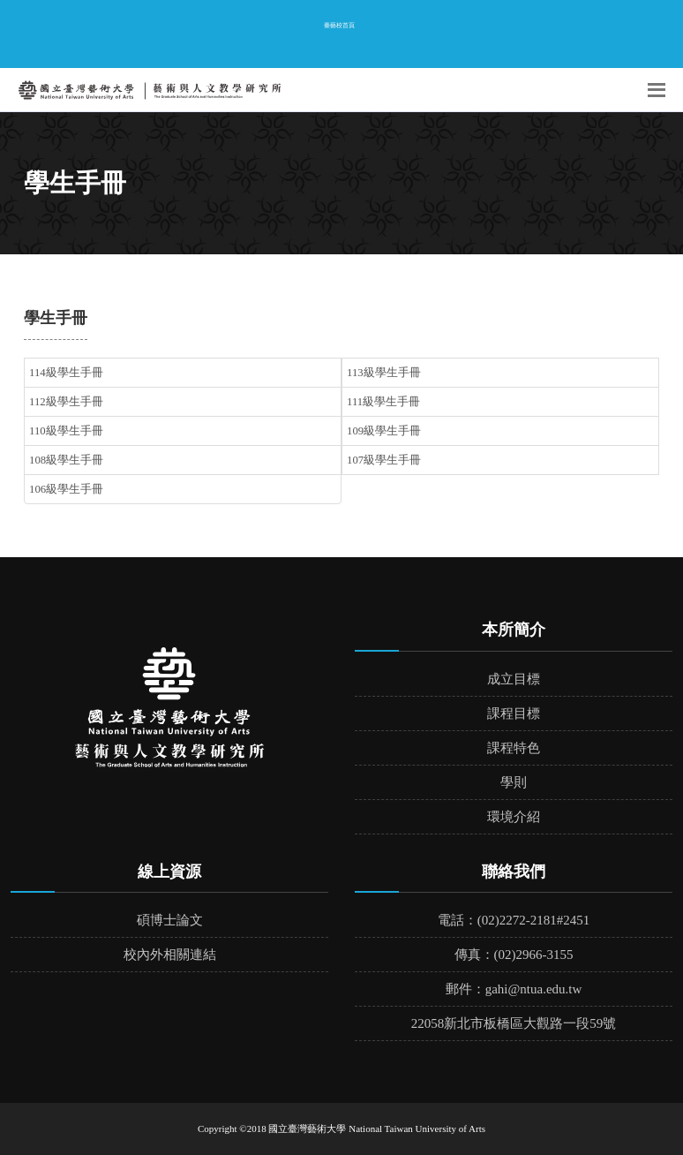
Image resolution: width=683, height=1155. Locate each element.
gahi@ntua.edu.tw (533, 989)
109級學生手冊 (384, 431)
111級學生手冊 (383, 402)
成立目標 (513, 679)
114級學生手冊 (66, 372)
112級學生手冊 (66, 402)
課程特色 (513, 748)
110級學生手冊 (66, 431)
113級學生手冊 (384, 372)
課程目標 (513, 713)
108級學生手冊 (66, 460)
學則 (513, 782)
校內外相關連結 (170, 954)
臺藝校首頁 (339, 25)
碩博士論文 (170, 920)
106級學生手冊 (66, 489)
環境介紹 (513, 817)
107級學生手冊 (384, 460)
